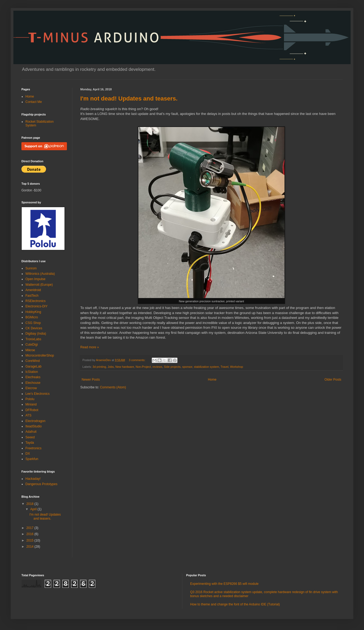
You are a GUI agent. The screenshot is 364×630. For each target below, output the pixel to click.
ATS (28, 415)
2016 (30, 534)
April (33, 509)
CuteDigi (31, 344)
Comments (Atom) (113, 387)
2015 (30, 540)
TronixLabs (33, 339)
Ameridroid (33, 290)
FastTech (32, 295)
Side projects (172, 366)
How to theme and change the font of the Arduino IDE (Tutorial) (235, 604)
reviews (157, 366)
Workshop (236, 366)
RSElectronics (35, 301)
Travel (225, 366)
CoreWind (32, 361)
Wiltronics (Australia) (40, 274)
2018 (30, 504)
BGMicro (31, 317)
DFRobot (31, 410)
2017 (30, 528)
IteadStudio (33, 426)
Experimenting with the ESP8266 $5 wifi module (224, 584)
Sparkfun (31, 459)
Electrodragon (35, 421)
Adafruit (30, 432)
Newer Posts (91, 379)
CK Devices (33, 328)
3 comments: (137, 360)
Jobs (111, 366)
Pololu (29, 399)
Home (212, 379)
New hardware (124, 366)
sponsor (187, 366)
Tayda (29, 443)
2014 (30, 546)
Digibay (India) (35, 333)
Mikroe (30, 350)
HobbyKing (33, 312)
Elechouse (32, 383)
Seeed (30, 437)
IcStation (31, 372)
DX (27, 453)
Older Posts (332, 379)
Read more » (89, 347)
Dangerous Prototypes (41, 484)
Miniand (31, 404)
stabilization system (206, 366)
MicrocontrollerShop (39, 355)
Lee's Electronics (37, 394)
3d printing (99, 366)
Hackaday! (33, 479)
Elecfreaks (32, 377)
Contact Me (33, 102)
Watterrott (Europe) (39, 285)
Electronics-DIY (36, 306)
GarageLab (33, 366)
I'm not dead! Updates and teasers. (128, 98)
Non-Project (143, 366)
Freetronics (33, 448)
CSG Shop (33, 323)
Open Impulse (35, 279)
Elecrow (31, 388)
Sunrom (31, 268)
